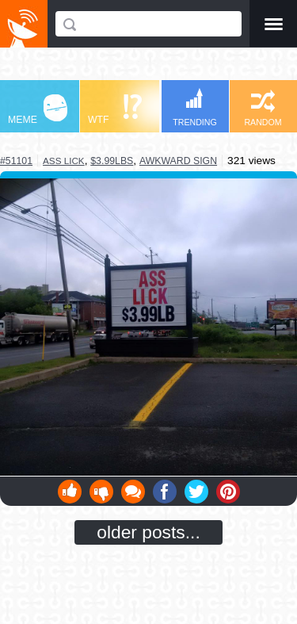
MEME (37, 109)
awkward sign (178, 161)
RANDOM (262, 108)
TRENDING (195, 107)
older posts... (148, 532)
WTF (115, 109)
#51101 (16, 161)
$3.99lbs (111, 161)
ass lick (64, 160)
